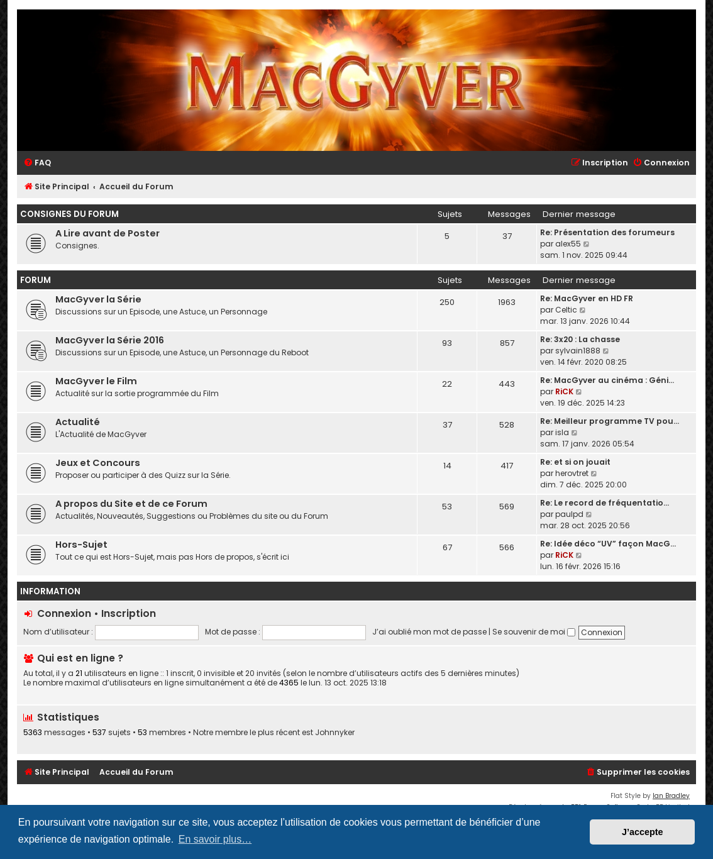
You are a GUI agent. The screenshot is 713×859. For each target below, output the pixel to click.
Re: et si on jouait (575, 462)
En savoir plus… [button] (215, 839)
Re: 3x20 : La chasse (580, 339)
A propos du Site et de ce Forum (131, 503)
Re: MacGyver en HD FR (586, 298)
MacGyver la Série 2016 (109, 340)
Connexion (64, 613)
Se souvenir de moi (533, 631)
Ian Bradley (671, 796)
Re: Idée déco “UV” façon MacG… (608, 543)
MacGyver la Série (98, 299)
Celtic (566, 309)
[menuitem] (37, 163)
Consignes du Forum (69, 214)
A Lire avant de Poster (107, 233)
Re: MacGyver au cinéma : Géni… (607, 380)
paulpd (569, 514)
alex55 (568, 243)
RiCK (564, 391)
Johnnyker (335, 733)
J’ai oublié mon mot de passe (429, 631)
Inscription (128, 613)
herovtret (572, 473)
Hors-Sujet (81, 544)
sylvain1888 (577, 350)
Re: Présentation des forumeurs (607, 232)
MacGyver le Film (96, 381)
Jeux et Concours (97, 463)
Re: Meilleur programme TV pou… (609, 421)
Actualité (77, 422)
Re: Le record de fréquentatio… (604, 502)
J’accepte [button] (642, 832)
